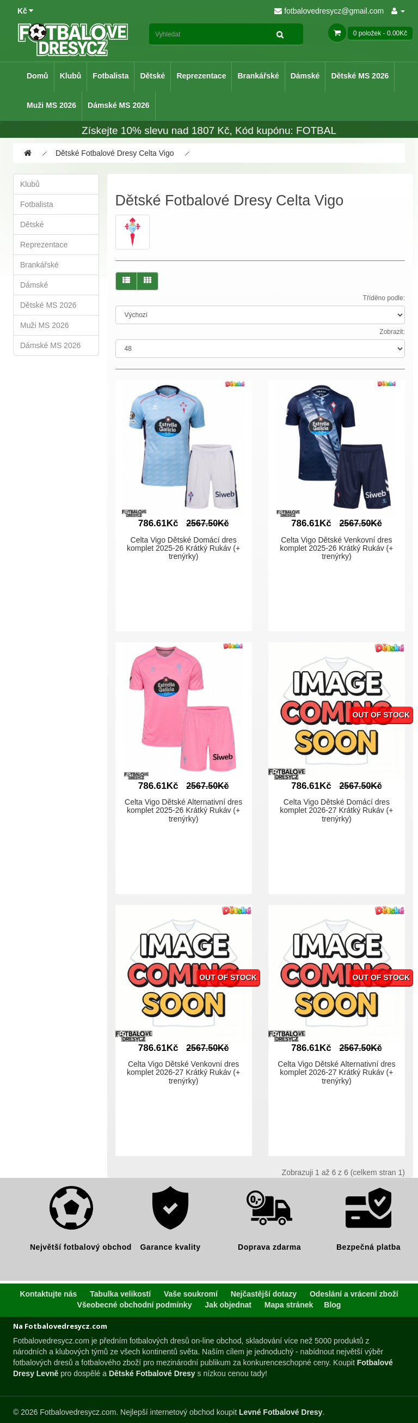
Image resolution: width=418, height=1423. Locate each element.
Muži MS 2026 (51, 105)
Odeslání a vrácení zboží (354, 1294)
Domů (37, 75)
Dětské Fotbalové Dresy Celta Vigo (115, 153)
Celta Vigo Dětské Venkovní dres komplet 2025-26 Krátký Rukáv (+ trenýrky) (336, 548)
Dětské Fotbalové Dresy (152, 1373)
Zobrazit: (392, 332)
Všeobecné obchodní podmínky (134, 1304)
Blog (332, 1304)
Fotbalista (110, 75)
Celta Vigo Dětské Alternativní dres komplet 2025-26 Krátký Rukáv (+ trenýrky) (183, 810)
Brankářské (258, 75)
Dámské (305, 75)
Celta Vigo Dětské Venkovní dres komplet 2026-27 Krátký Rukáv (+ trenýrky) (183, 1072)
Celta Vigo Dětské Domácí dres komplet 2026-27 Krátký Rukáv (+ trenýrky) (336, 810)
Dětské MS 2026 (360, 75)
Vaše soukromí (191, 1294)
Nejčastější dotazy (264, 1294)
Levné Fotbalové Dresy (280, 1412)
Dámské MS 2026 (119, 105)
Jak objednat (228, 1304)
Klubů (71, 75)
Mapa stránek (289, 1304)
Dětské (152, 75)
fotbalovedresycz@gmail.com (329, 11)
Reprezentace (201, 75)
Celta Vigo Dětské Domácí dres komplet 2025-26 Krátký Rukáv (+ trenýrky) (183, 548)
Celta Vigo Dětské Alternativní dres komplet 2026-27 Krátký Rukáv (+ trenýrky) (336, 1072)
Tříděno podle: (384, 298)
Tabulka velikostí (120, 1294)
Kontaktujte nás (48, 1294)
